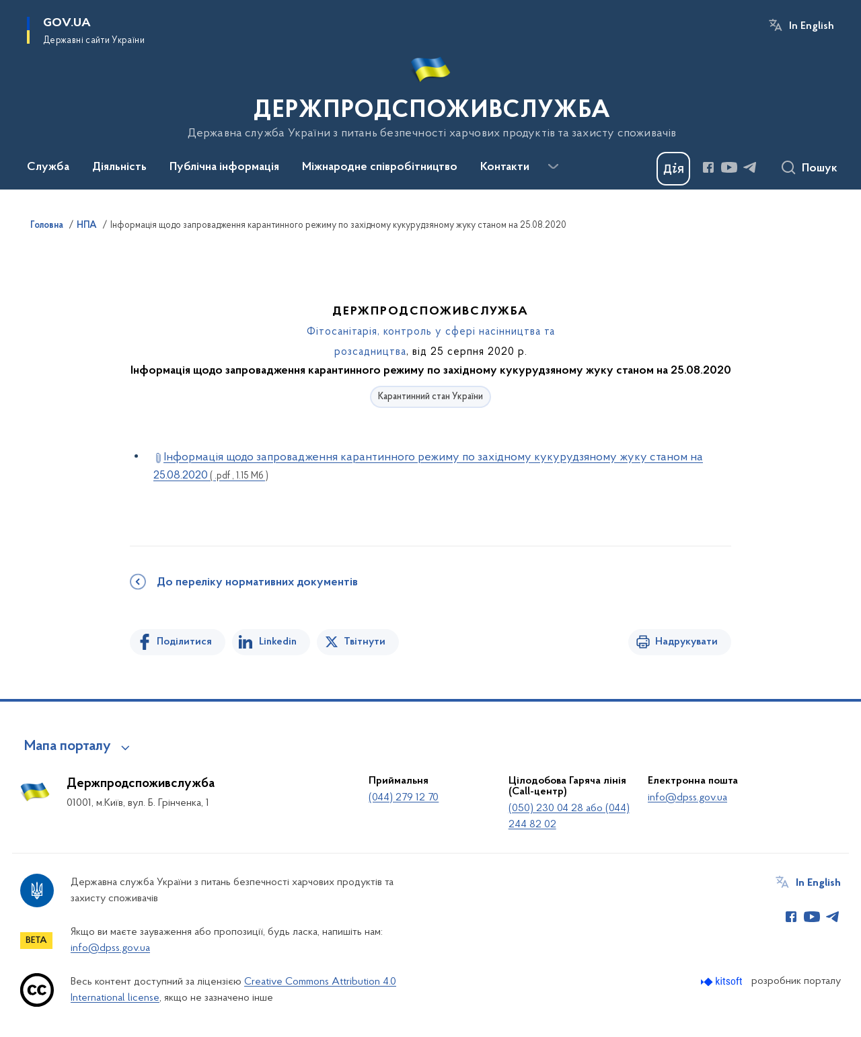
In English (811, 26)
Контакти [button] (504, 167)
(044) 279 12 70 (404, 797)
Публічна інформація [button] (224, 167)
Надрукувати (686, 641)
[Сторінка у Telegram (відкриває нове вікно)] (750, 167)
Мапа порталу (67, 746)
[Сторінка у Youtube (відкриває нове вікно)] (729, 167)
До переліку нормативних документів (257, 583)
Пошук (819, 169)
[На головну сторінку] (430, 93)
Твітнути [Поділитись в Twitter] (364, 641)
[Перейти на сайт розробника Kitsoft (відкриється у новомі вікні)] (723, 982)
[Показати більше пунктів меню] (553, 167)
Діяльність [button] (119, 167)
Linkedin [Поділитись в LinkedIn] (278, 641)
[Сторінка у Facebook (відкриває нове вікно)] (708, 167)
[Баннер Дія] (673, 168)
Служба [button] (48, 167)
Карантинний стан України (430, 397)
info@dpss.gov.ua (687, 797)
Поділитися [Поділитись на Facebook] (184, 641)
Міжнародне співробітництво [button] (379, 167)
